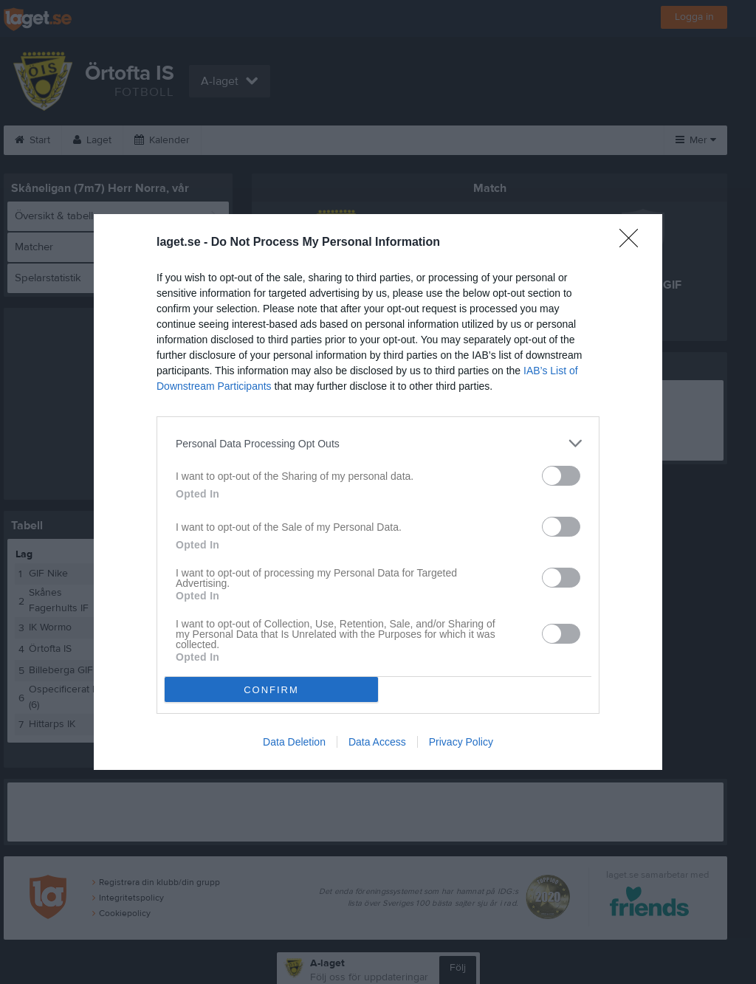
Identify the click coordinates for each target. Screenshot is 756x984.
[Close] (633, 243)
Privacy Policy (461, 742)
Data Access (377, 742)
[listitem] (378, 443)
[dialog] (378, 492)
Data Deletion (294, 742)
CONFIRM (271, 689)
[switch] (561, 476)
